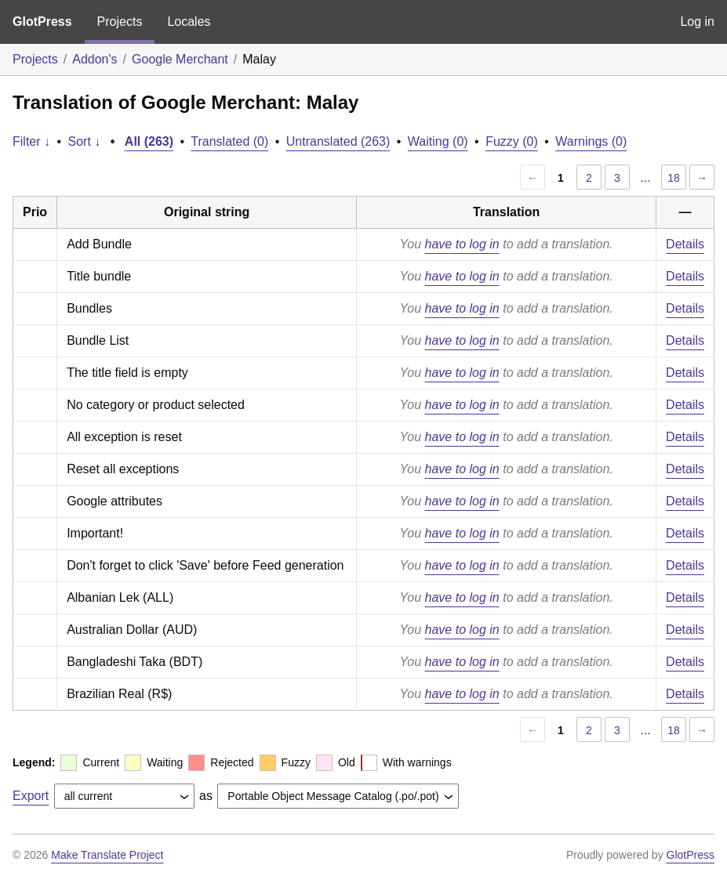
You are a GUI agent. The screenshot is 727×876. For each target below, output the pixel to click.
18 (673, 178)
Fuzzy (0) (511, 141)
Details (685, 244)
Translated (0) (229, 141)
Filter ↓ (31, 141)
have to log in (462, 244)
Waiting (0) (438, 141)
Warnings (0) (591, 141)
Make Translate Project (107, 855)
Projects (120, 21)
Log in (697, 21)
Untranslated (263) (338, 141)
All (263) (149, 141)
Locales (188, 21)
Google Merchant (180, 59)
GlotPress (42, 21)
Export (31, 795)
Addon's (94, 59)
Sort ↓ (84, 141)
